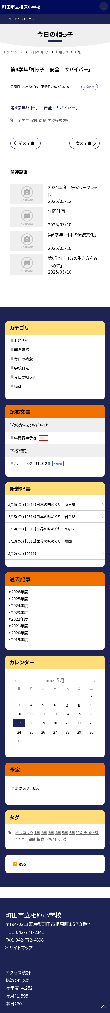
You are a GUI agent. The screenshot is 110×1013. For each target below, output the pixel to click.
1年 (37, 832)
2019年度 (19, 639)
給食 (42, 120)
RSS (22, 864)
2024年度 (19, 605)
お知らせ (21, 340)
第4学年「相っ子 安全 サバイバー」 (44, 107)
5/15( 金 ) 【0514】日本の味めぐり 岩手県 (41, 516)
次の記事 (83, 143)
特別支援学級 (87, 832)
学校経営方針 (58, 120)
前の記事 (26, 143)
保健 (33, 120)
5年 (65, 832)
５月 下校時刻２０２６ (39, 463)
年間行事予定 (31, 437)
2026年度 (19, 592)
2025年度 (19, 599)
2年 (44, 832)
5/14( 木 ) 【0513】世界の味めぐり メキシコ (43, 528)
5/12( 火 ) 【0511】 (22, 553)
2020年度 (19, 633)
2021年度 (19, 626)
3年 (51, 832)
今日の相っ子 (25, 377)
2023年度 (19, 612)
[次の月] (94, 680)
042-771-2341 (30, 932)
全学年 (23, 120)
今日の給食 (23, 358)
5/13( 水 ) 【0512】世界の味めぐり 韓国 (40, 541)
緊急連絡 (21, 349)
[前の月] (15, 680)
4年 (58, 832)
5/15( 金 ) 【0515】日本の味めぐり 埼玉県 (41, 504)
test (18, 386)
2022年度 (19, 619)
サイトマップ (21, 947)
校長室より (24, 832)
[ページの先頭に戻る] (103, 1007)
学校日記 (21, 367)
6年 (72, 832)
